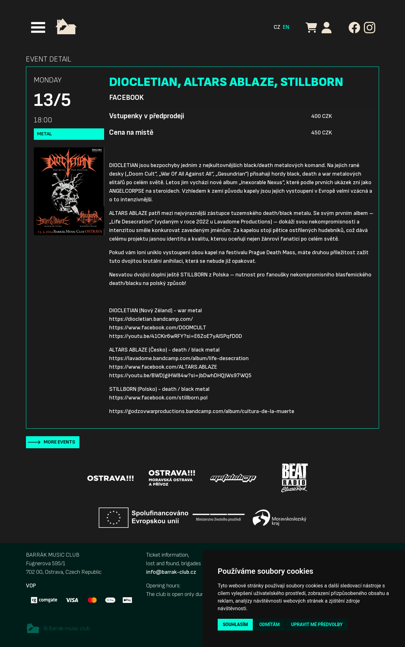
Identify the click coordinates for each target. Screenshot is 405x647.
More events (59, 442)
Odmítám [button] (269, 624)
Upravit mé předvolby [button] (317, 624)
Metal (44, 134)
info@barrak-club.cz (171, 572)
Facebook (126, 97)
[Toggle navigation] (38, 27)
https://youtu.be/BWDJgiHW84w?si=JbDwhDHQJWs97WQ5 (180, 375)
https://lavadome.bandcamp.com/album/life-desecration (179, 358)
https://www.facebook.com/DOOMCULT (157, 327)
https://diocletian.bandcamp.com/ (151, 319)
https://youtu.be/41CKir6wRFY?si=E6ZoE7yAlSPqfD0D (175, 336)
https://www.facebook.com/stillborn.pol (158, 397)
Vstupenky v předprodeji (146, 116)
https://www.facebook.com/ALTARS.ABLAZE (163, 367)
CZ (277, 27)
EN (286, 27)
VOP (31, 585)
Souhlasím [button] (235, 624)
